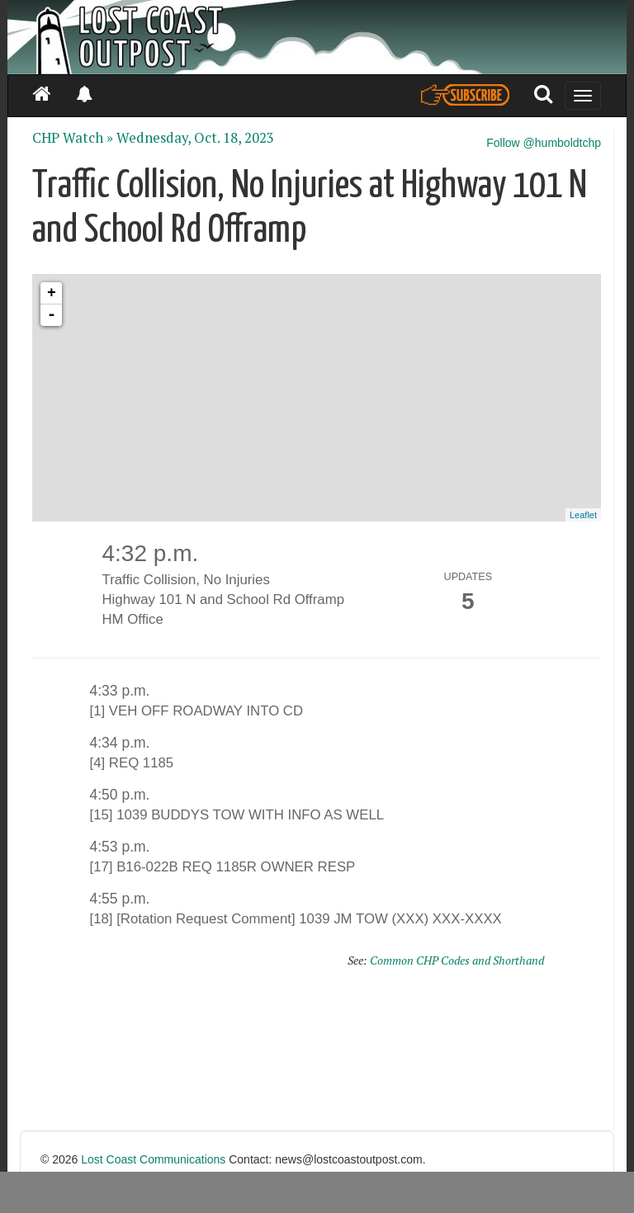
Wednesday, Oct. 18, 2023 (195, 138)
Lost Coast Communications (153, 1159)
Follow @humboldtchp (543, 142)
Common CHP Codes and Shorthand (457, 960)
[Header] (317, 37)
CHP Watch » (72, 138)
